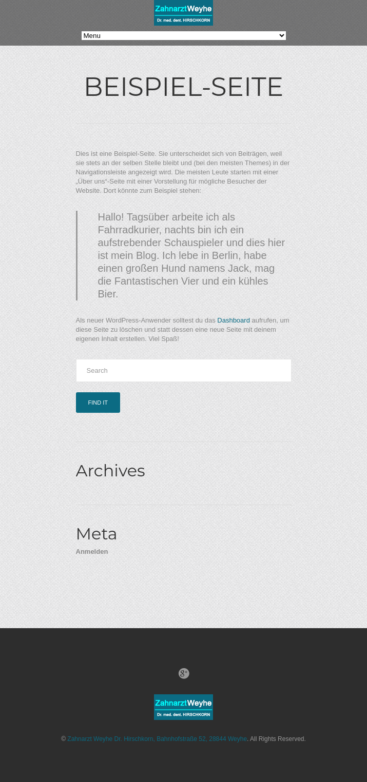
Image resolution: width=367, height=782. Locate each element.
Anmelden (92, 551)
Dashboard (233, 320)
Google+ (183, 673)
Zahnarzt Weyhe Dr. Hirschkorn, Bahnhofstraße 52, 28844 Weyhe (157, 739)
